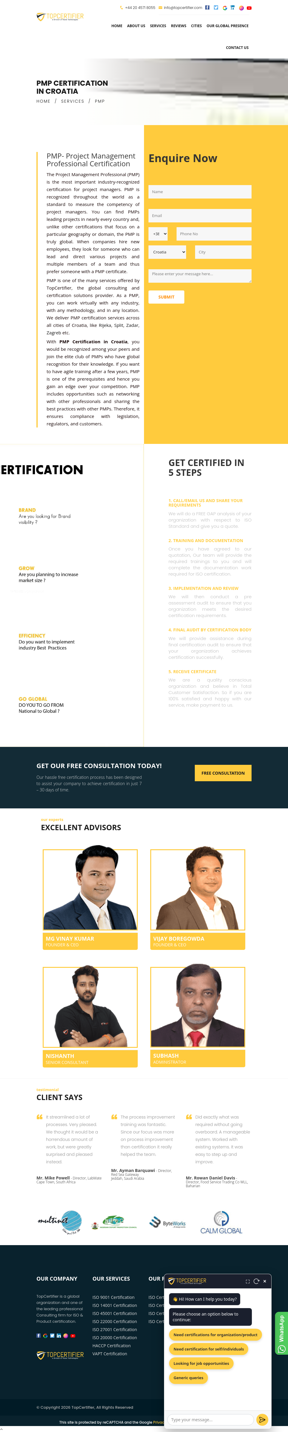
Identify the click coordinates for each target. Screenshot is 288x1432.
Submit (166, 297)
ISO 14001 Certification (115, 1305)
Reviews (178, 25)
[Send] (262, 1420)
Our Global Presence (227, 25)
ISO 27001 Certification (115, 1329)
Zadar (132, 325)
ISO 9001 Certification (114, 1297)
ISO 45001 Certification (115, 1313)
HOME (43, 101)
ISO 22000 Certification (115, 1321)
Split (118, 325)
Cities (196, 25)
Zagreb (54, 333)
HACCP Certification (112, 1345)
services (158, 25)
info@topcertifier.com (180, 7)
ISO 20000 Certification (115, 1337)
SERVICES (73, 101)
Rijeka (105, 325)
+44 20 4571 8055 (140, 7)
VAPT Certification (110, 1353)
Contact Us (237, 47)
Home (116, 25)
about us (136, 25)
